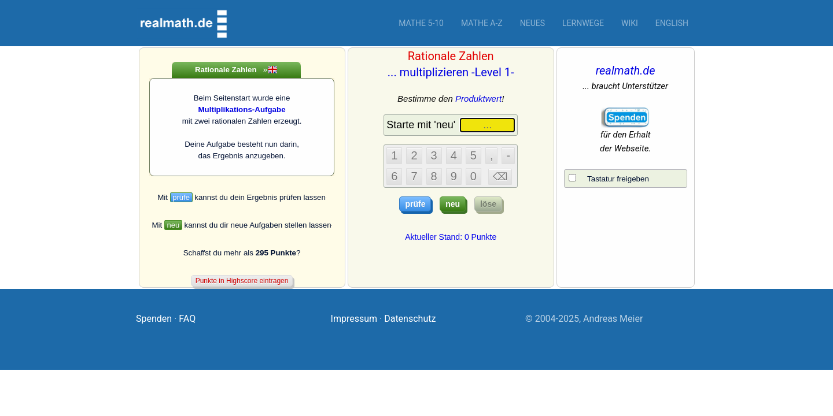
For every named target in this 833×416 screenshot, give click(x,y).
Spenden (154, 318)
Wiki (629, 23)
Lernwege (583, 23)
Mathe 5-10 (421, 23)
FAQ (187, 318)
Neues (532, 23)
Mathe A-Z (482, 23)
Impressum (354, 318)
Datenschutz (410, 318)
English (671, 23)
